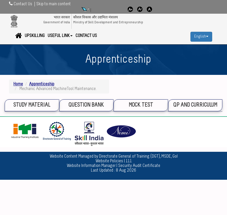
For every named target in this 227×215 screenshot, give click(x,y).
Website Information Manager (91, 165)
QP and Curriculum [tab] (195, 105)
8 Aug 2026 (126, 170)
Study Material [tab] (31, 105)
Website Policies (109, 161)
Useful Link (60, 36)
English (201, 36)
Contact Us (86, 36)
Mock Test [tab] (141, 105)
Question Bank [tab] (86, 105)
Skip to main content (53, 4)
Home (18, 84)
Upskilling (35, 36)
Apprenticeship (41, 84)
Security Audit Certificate (139, 165)
